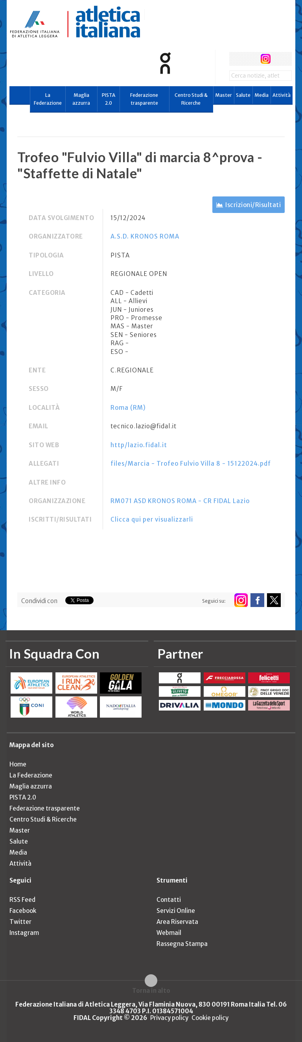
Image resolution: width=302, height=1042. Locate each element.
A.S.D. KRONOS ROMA (144, 236)
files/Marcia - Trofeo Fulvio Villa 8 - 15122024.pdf (190, 463)
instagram (266, 59)
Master (223, 95)
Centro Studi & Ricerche (191, 99)
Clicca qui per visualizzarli (151, 519)
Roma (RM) (128, 407)
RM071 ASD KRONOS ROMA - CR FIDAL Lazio (180, 501)
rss (280, 59)
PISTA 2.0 (108, 99)
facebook (236, 59)
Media (261, 95)
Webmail (169, 933)
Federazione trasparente (144, 99)
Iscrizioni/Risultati (253, 205)
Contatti (169, 899)
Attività (282, 95)
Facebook (22, 910)
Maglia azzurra (81, 99)
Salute (243, 95)
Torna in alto (151, 990)
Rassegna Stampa (182, 944)
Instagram (24, 933)
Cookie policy (210, 1018)
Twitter (20, 921)
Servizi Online (176, 910)
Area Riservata (177, 921)
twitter (251, 59)
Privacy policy (169, 1018)
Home (17, 764)
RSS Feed (22, 899)
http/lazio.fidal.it (138, 445)
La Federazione (48, 99)
